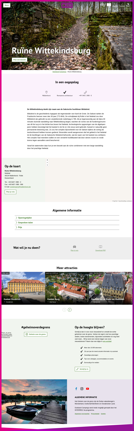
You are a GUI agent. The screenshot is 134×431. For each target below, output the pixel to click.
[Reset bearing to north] (47, 165)
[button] (19, 60)
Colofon (103, 414)
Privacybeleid (95, 414)
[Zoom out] (47, 162)
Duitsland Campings (59, 72)
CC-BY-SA (44, 292)
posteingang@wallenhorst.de (20, 187)
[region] (88, 180)
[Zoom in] (47, 160)
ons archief (107, 341)
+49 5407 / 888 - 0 (85, 95)
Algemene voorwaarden (82, 414)
